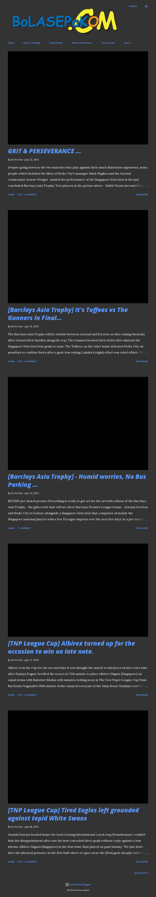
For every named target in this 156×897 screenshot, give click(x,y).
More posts (141, 873)
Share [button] (11, 194)
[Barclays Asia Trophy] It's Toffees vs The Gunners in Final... (68, 313)
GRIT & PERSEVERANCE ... (44, 151)
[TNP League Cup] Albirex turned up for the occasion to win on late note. (71, 647)
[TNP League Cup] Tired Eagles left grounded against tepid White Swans (73, 814)
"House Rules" (108, 42)
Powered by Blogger (78, 884)
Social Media (56, 42)
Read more (142, 194)
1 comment (24, 528)
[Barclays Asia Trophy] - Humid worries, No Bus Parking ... (77, 480)
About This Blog (31, 42)
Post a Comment (27, 194)
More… (128, 42)
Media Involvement (82, 42)
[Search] (133, 6)
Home (11, 42)
